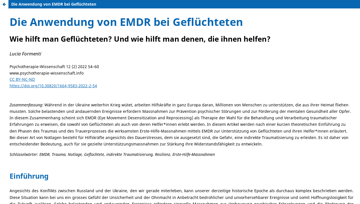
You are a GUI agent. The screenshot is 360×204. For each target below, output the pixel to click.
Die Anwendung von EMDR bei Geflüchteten (53, 4)
